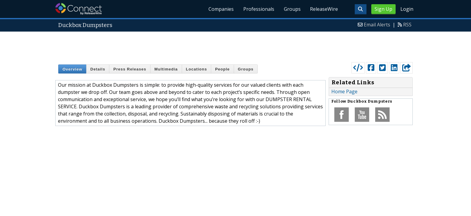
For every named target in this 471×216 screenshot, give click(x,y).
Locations (196, 69)
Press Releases (129, 69)
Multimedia (166, 69)
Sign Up (383, 9)
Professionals (258, 9)
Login (406, 9)
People (222, 69)
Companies (220, 9)
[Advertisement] (235, 45)
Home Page (344, 91)
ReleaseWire (324, 9)
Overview (72, 69)
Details (97, 69)
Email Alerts (377, 24)
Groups (292, 9)
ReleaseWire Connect (78, 9)
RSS (407, 24)
